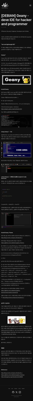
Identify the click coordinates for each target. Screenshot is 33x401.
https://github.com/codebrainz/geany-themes (12, 242)
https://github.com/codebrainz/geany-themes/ (13, 375)
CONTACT (15, 388)
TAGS (9, 388)
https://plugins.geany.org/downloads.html (11, 109)
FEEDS (19, 388)
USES (12, 388)
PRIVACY (23, 388)
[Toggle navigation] (30, 5)
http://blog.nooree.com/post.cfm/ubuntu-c (12, 237)
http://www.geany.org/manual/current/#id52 (12, 376)
